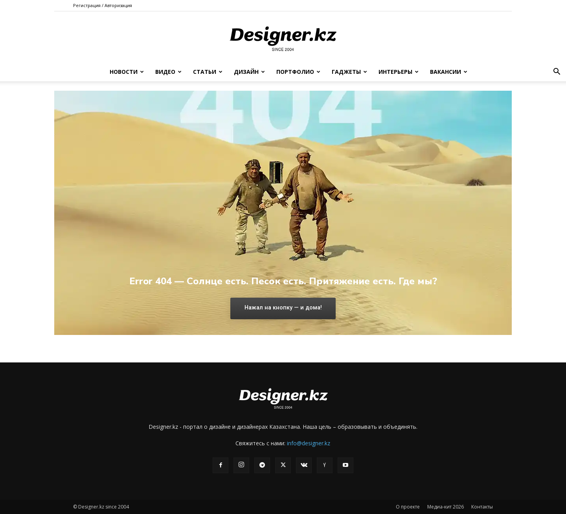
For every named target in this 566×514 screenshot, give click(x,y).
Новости (127, 71)
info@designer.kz (308, 443)
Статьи (207, 71)
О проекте (408, 506)
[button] (556, 72)
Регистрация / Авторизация (102, 5)
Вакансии (448, 71)
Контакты (482, 506)
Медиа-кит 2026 (445, 506)
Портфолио (298, 71)
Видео (168, 71)
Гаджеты (349, 71)
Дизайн (249, 71)
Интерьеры (399, 71)
